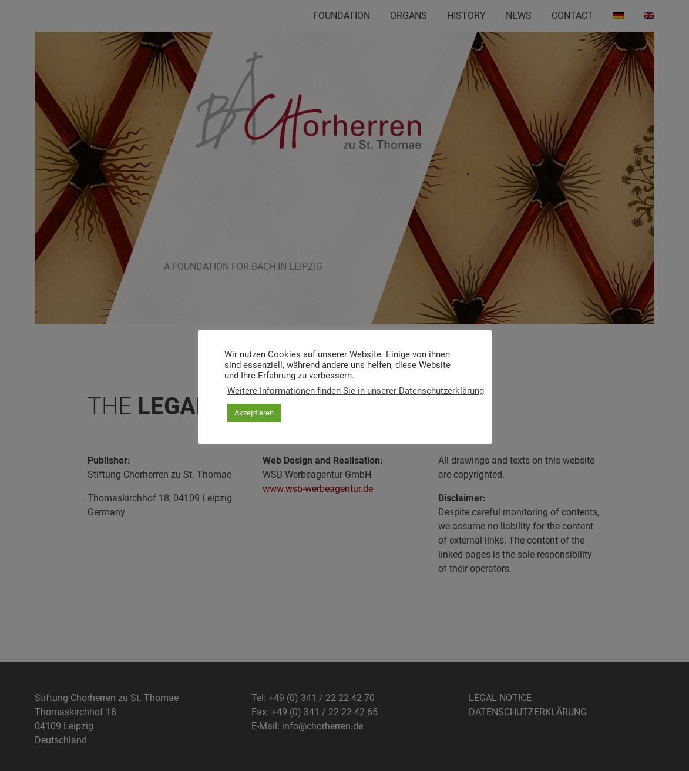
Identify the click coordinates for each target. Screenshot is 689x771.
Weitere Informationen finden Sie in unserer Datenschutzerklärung (355, 391)
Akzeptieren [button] (254, 412)
